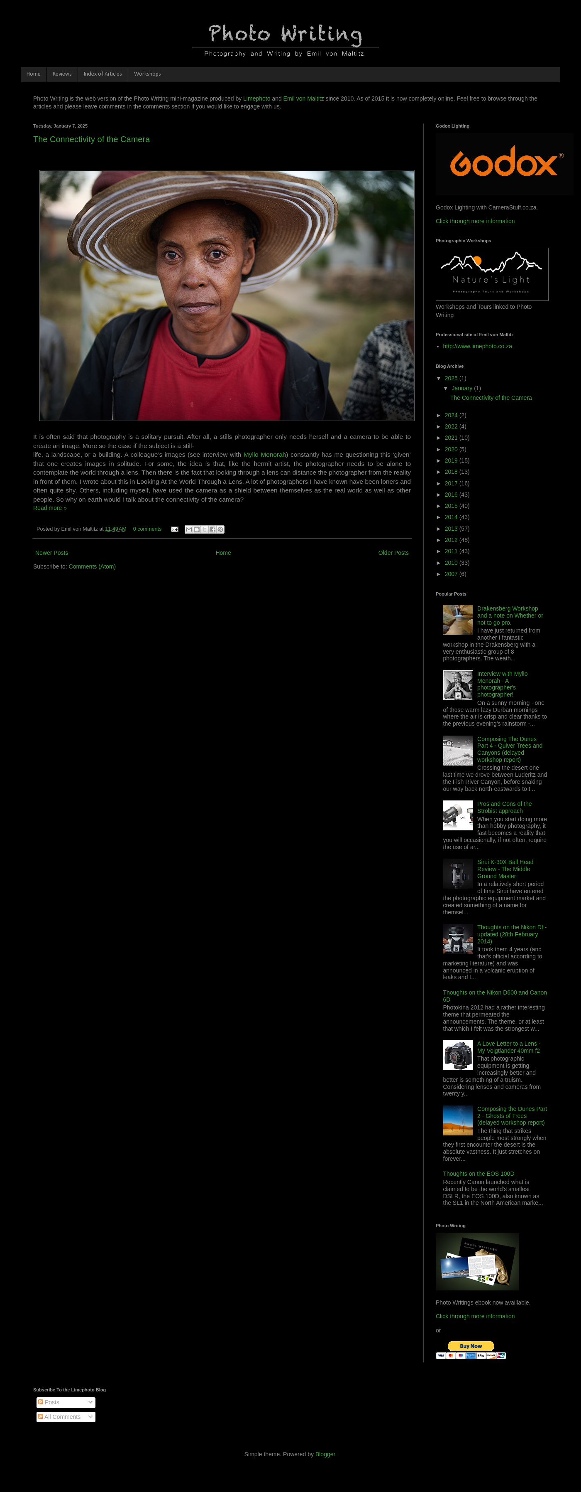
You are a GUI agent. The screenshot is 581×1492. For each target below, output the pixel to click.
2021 (452, 437)
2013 (452, 528)
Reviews (62, 74)
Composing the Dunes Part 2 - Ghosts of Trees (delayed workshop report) (512, 1115)
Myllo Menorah (265, 454)
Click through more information (475, 221)
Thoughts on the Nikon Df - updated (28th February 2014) (512, 934)
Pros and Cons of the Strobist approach (504, 807)
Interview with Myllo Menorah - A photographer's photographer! (502, 684)
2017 (452, 483)
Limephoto (256, 98)
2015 (452, 505)
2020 (452, 449)
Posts (48, 1402)
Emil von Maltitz (303, 98)
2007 (452, 574)
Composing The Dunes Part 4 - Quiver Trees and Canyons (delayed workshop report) (509, 749)
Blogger (325, 1454)
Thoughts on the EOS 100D (479, 1173)
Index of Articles (103, 74)
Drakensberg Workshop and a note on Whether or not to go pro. (510, 615)
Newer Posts (51, 552)
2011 (452, 551)
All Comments (59, 1416)
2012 (452, 540)
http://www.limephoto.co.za (478, 346)
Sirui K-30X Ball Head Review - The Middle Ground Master (505, 869)
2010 (452, 562)
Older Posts (393, 552)
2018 (452, 471)
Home (34, 74)
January (463, 388)
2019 (452, 460)
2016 (452, 494)
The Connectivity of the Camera (91, 139)
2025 (452, 378)
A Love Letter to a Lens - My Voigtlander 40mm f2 (509, 1047)
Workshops (147, 74)
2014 (452, 517)
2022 (452, 426)
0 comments (147, 529)
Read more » (50, 508)
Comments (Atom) (92, 566)
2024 (452, 415)
